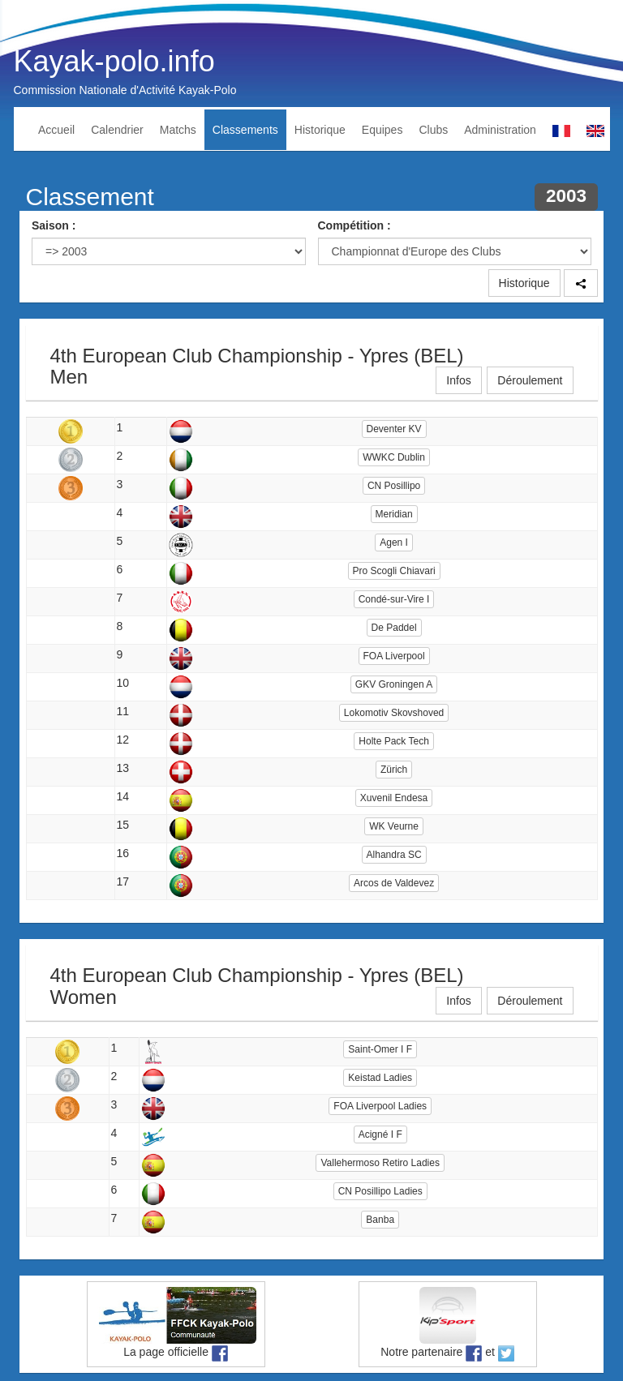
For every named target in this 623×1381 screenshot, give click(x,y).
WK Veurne (394, 826)
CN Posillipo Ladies (380, 1191)
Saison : (53, 225)
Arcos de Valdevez (394, 883)
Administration (500, 129)
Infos (458, 380)
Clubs (433, 129)
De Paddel (394, 627)
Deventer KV (394, 429)
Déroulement (529, 380)
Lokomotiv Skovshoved (394, 712)
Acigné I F (380, 1134)
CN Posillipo (393, 485)
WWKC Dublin (394, 457)
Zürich (393, 769)
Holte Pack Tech (394, 741)
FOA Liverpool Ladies (380, 1106)
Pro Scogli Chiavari (394, 571)
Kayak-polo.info (114, 61)
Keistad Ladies (380, 1077)
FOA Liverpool (394, 656)
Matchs (178, 129)
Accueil (56, 129)
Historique (320, 129)
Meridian (394, 514)
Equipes (382, 129)
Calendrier (117, 129)
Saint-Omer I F (380, 1049)
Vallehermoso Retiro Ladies (380, 1163)
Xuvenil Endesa (394, 798)
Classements (245, 129)
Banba (380, 1219)
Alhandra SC (394, 854)
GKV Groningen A (393, 684)
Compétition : (354, 225)
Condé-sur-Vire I (394, 599)
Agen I (394, 542)
